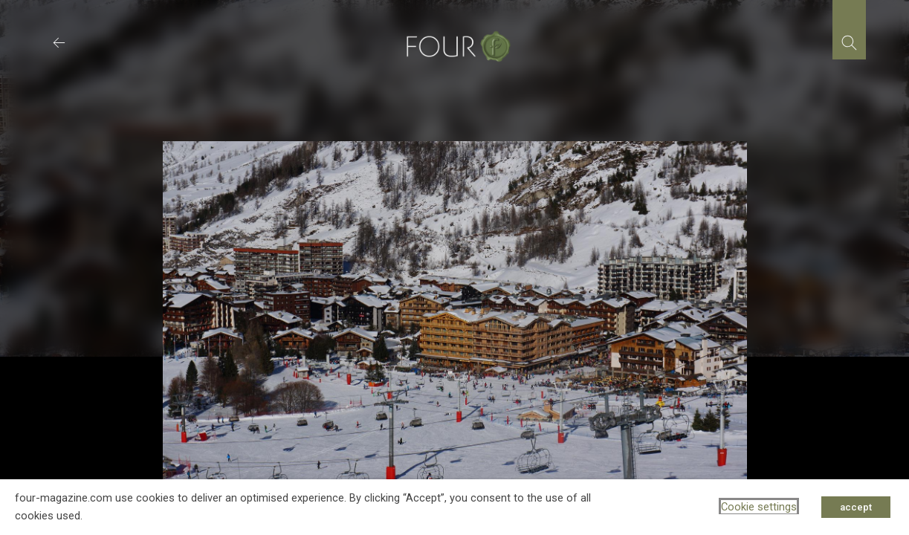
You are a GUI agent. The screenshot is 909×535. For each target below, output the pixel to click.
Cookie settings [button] (759, 506)
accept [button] (856, 507)
